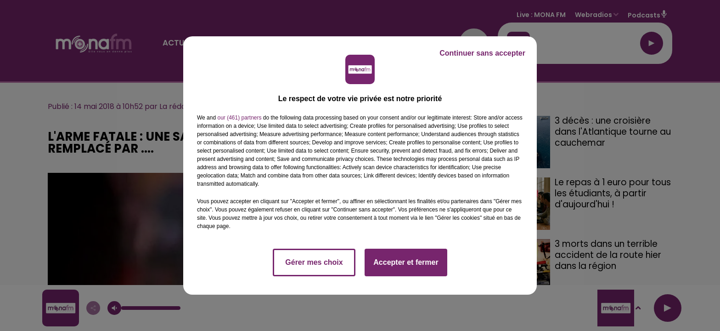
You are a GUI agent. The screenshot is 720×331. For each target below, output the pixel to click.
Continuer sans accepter (482, 53)
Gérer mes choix (314, 262)
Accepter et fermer (405, 262)
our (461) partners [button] (239, 117)
